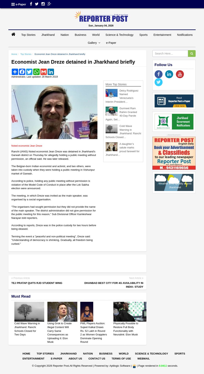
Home (14, 54)
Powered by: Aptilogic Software (112, 365)
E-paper (56, 358)
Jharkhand (48, 34)
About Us (75, 358)
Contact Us (96, 358)
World (96, 34)
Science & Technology (119, 34)
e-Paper (21, 4)
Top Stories (28, 34)
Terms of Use (121, 358)
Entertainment (162, 34)
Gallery (94, 42)
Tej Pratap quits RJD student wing (36, 282)
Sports (143, 34)
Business (80, 34)
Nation (65, 34)
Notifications (185, 34)
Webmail (143, 358)
